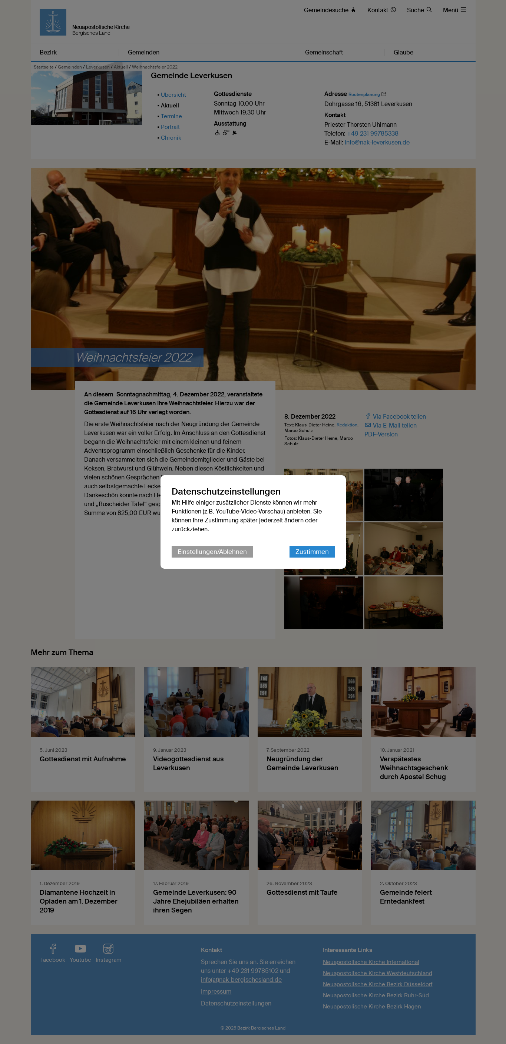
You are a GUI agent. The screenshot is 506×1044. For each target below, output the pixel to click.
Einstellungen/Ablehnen (212, 552)
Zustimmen (312, 552)
